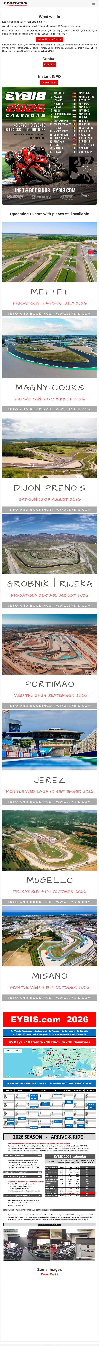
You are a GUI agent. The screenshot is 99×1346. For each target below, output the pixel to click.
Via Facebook (49, 82)
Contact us (49, 64)
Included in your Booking (49, 39)
